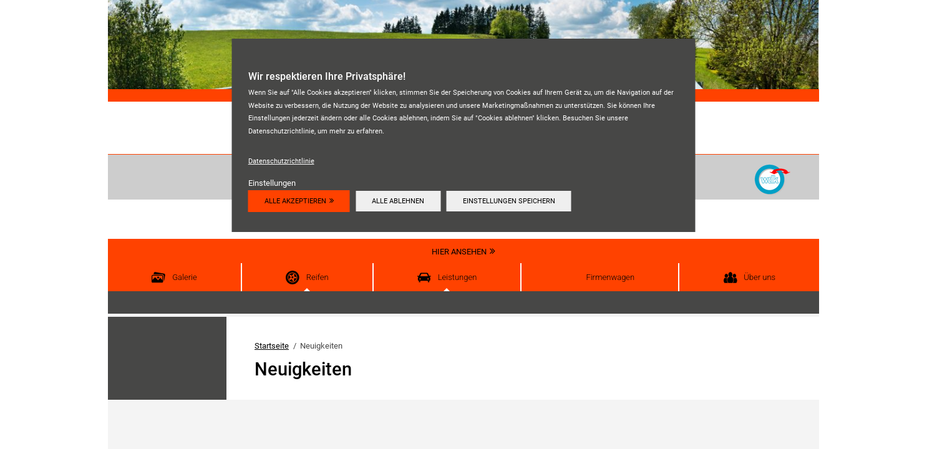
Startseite (272, 345)
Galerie (184, 277)
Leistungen (457, 277)
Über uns (759, 277)
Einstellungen (272, 183)
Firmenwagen (610, 277)
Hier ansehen (459, 251)
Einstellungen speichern (509, 200)
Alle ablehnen (398, 200)
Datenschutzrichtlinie (281, 161)
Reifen (317, 277)
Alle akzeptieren (295, 200)
